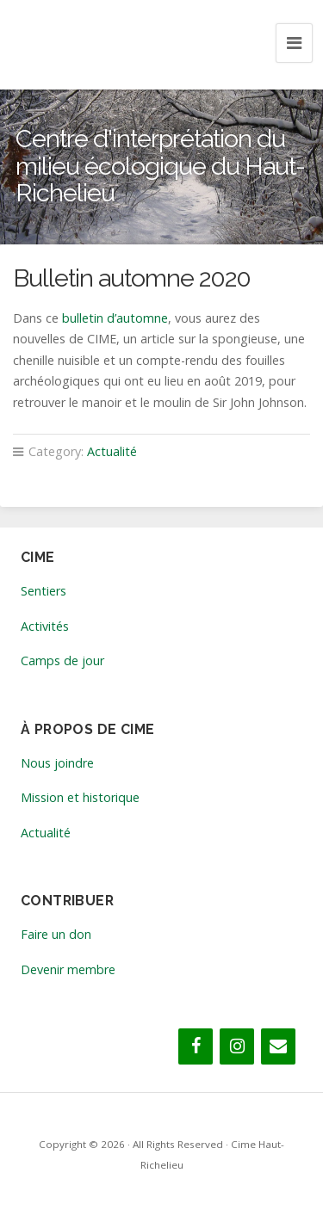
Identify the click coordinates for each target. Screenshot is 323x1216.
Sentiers (43, 591)
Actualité (112, 451)
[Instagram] (237, 1046)
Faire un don (56, 934)
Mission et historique (80, 797)
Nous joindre (57, 763)
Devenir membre (68, 969)
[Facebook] (195, 1046)
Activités (45, 626)
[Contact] (278, 1046)
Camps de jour (62, 660)
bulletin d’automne (115, 318)
